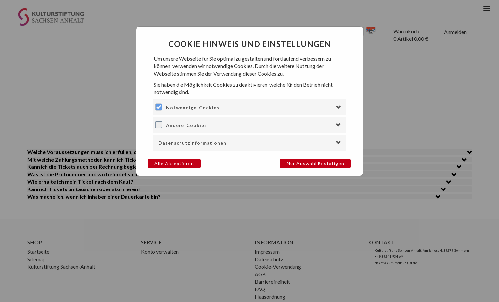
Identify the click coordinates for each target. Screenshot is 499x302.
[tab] (249, 107)
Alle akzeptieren (174, 163)
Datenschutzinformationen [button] (192, 143)
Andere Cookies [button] (186, 125)
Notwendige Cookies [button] (192, 107)
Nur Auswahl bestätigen (315, 163)
